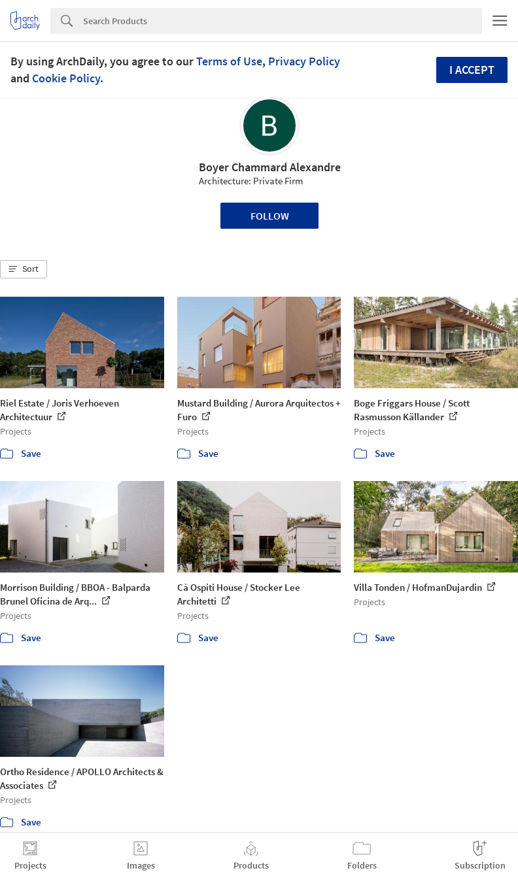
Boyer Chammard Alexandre (270, 167)
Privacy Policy (304, 61)
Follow (269, 215)
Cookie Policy (66, 78)
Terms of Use (229, 61)
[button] (23, 269)
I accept (471, 69)
